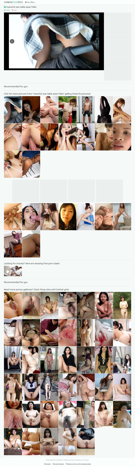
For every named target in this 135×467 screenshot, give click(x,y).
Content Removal (58, 464)
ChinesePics (13, 2)
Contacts (47, 464)
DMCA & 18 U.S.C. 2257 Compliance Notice (78, 464)
